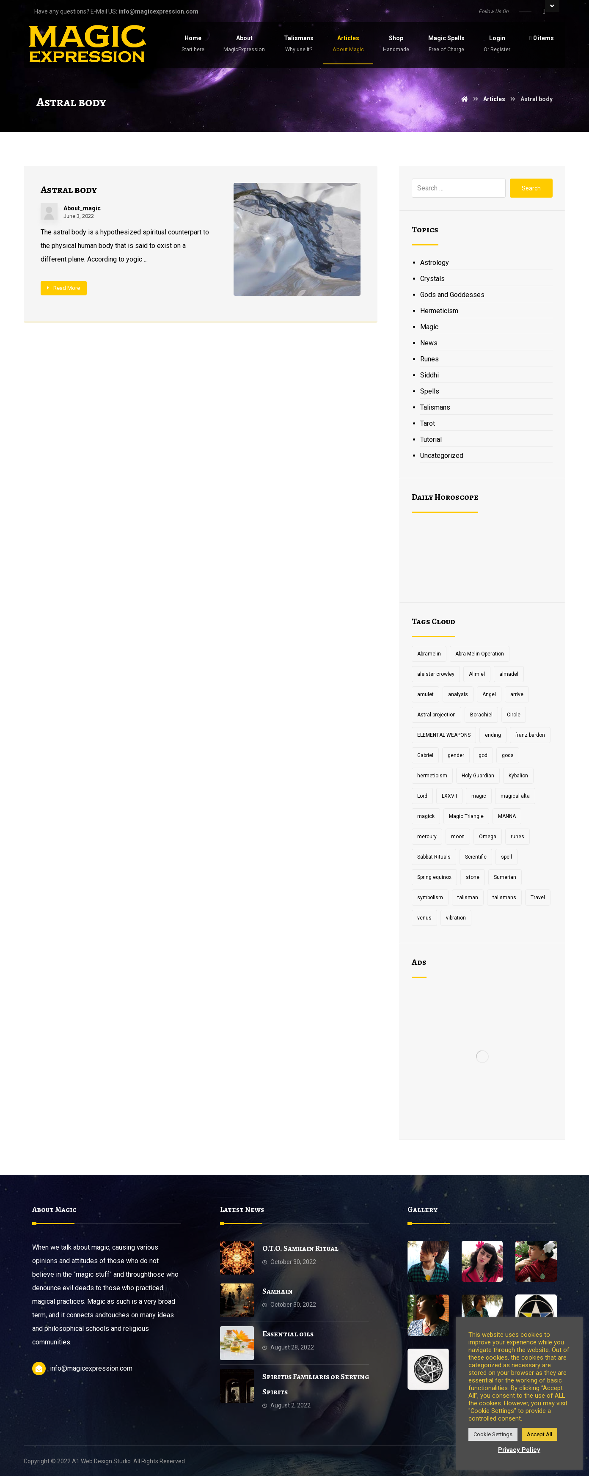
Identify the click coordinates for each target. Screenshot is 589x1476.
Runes (429, 359)
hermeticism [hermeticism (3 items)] (432, 776)
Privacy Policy (519, 1450)
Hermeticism (439, 311)
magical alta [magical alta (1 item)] (515, 796)
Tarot (427, 423)
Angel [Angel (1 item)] (489, 694)
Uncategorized (441, 456)
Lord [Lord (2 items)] (422, 796)
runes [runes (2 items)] (517, 837)
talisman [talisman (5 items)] (467, 897)
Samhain (277, 1291)
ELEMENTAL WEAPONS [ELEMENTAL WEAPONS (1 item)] (444, 735)
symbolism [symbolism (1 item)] (430, 897)
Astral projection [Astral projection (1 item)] (436, 715)
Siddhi (429, 375)
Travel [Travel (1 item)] (538, 897)
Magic (429, 327)
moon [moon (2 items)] (458, 837)
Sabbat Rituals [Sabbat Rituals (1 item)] (434, 857)
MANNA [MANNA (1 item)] (507, 816)
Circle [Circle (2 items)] (513, 715)
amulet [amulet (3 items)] (425, 694)
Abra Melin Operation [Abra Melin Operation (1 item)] (479, 654)
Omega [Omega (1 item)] (487, 837)
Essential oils (288, 1334)
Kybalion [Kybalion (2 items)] (518, 776)
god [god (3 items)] (483, 755)
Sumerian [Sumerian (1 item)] (505, 877)
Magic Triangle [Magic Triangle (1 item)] (466, 816)
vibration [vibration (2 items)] (456, 918)
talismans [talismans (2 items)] (504, 897)
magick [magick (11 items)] (426, 816)
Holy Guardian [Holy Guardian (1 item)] (478, 776)
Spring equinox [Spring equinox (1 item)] (434, 877)
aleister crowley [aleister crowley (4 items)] (435, 674)
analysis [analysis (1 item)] (458, 694)
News (429, 343)
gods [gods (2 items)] (508, 755)
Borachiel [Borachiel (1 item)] (481, 715)
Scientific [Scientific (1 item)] (476, 857)
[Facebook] (544, 11)
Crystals (432, 279)
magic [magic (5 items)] (478, 796)
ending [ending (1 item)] (493, 735)
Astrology (434, 263)
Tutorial (431, 439)
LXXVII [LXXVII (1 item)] (449, 796)
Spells (429, 391)
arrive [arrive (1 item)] (516, 694)
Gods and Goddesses (452, 295)
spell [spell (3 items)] (506, 857)
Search (531, 188)
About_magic (82, 208)
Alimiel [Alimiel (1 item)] (477, 674)
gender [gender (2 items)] (456, 755)
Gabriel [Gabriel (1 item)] (425, 755)
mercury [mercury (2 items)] (427, 837)
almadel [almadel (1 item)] (508, 674)
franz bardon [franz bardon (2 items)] (530, 735)
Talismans (435, 407)
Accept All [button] (539, 1434)
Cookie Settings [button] (492, 1434)
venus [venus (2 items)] (424, 918)
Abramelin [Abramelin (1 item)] (429, 654)
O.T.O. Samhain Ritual (300, 1248)
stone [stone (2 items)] (472, 877)
